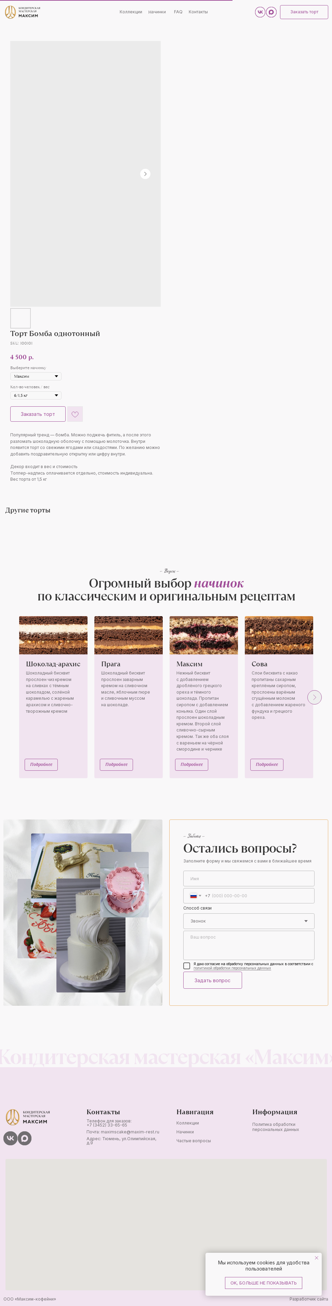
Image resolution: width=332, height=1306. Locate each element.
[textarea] (247, 943)
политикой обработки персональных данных (229, 966)
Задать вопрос (211, 978)
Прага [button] (110, 663)
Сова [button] (259, 663)
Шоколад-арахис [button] (53, 663)
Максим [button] (189, 663)
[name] (247, 877)
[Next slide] (314, 697)
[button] (302, 12)
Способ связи (196, 906)
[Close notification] (316, 1257)
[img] (22, 12)
